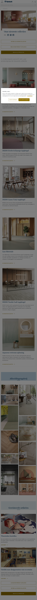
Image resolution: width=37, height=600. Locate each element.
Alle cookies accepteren (24, 99)
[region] (18, 95)
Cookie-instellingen (13, 99)
